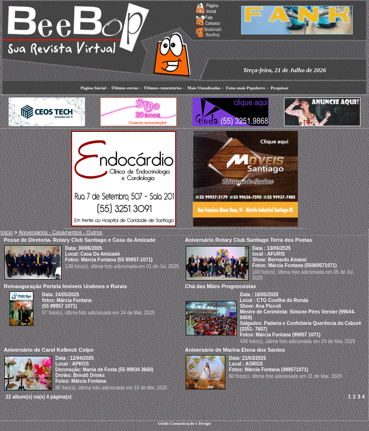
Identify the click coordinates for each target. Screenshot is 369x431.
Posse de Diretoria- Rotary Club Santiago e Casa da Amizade (79, 240)
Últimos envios (125, 88)
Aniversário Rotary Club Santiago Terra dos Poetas (249, 240)
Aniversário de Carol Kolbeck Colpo (49, 350)
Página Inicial (93, 88)
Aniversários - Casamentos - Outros (60, 232)
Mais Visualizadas (203, 88)
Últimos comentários (162, 88)
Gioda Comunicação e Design (184, 423)
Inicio (6, 232)
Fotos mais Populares (245, 88)
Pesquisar (280, 88)
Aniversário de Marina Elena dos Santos (235, 350)
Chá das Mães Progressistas (220, 286)
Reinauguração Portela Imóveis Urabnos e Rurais (65, 286)
